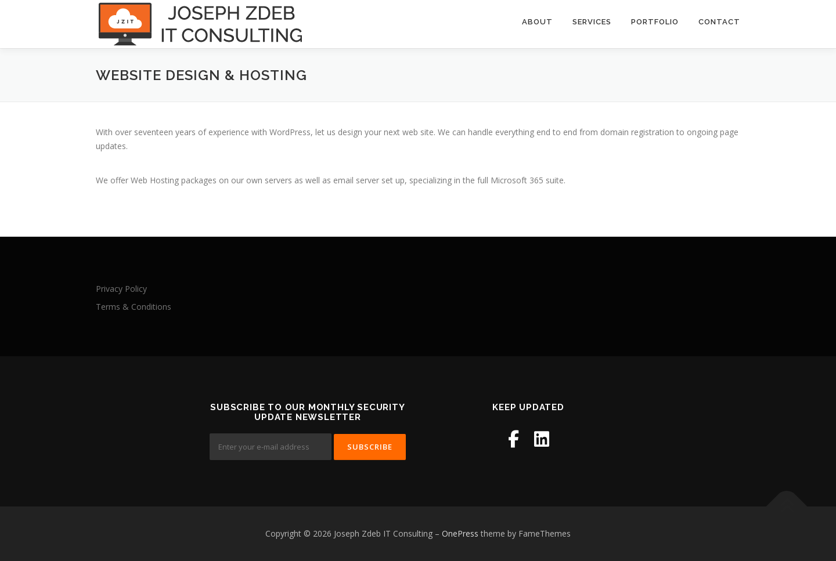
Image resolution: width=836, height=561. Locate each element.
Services (591, 21)
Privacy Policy (121, 288)
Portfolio (655, 21)
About (537, 21)
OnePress (460, 533)
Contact (719, 21)
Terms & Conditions (133, 306)
